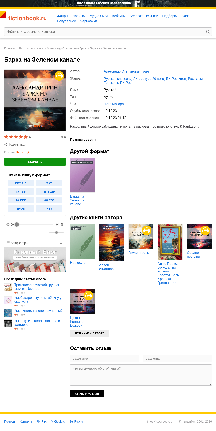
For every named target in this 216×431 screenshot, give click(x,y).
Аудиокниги (99, 16)
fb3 (49, 208)
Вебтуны (118, 16)
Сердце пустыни (193, 254)
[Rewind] (10, 232)
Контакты (26, 421)
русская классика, (118, 79)
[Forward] (29, 232)
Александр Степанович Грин (66, 48)
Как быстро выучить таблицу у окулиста (37, 299)
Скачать (35, 162)
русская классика (31, 48)
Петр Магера (114, 104)
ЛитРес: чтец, (176, 79)
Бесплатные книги (144, 16)
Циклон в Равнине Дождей (77, 321)
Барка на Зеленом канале (77, 200)
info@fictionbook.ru (159, 421)
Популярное (66, 21)
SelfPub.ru (76, 421)
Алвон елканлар (106, 267)
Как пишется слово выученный (38, 310)
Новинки (79, 16)
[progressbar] (35, 224)
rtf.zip (49, 191)
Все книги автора (89, 333)
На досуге (78, 262)
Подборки (169, 16)
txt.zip (20, 191)
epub (21, 208)
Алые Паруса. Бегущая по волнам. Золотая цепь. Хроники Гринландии (169, 273)
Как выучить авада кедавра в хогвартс (37, 322)
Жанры (62, 16)
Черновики (88, 21)
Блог (185, 16)
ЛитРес (42, 421)
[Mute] (45, 232)
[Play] (20, 232)
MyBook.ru (58, 421)
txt (49, 183)
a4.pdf (21, 200)
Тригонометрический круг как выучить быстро (37, 286)
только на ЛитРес (117, 83)
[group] (35, 229)
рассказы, (196, 79)
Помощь (10, 421)
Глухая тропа (138, 252)
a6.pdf (49, 200)
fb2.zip (20, 183)
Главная (10, 48)
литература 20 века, (149, 79)
